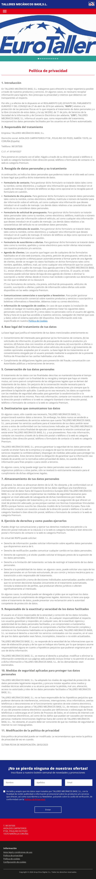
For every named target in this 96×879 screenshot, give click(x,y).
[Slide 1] (40, 58)
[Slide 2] (42, 58)
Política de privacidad (13, 855)
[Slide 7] (51, 58)
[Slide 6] (50, 58)
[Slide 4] (46, 58)
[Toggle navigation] (4, 11)
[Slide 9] (55, 58)
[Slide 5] (48, 58)
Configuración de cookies (14, 862)
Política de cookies (11, 858)
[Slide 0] (38, 58)
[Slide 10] (57, 58)
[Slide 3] (44, 58)
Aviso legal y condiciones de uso (17, 852)
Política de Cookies (38, 320)
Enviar (48, 809)
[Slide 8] (53, 58)
